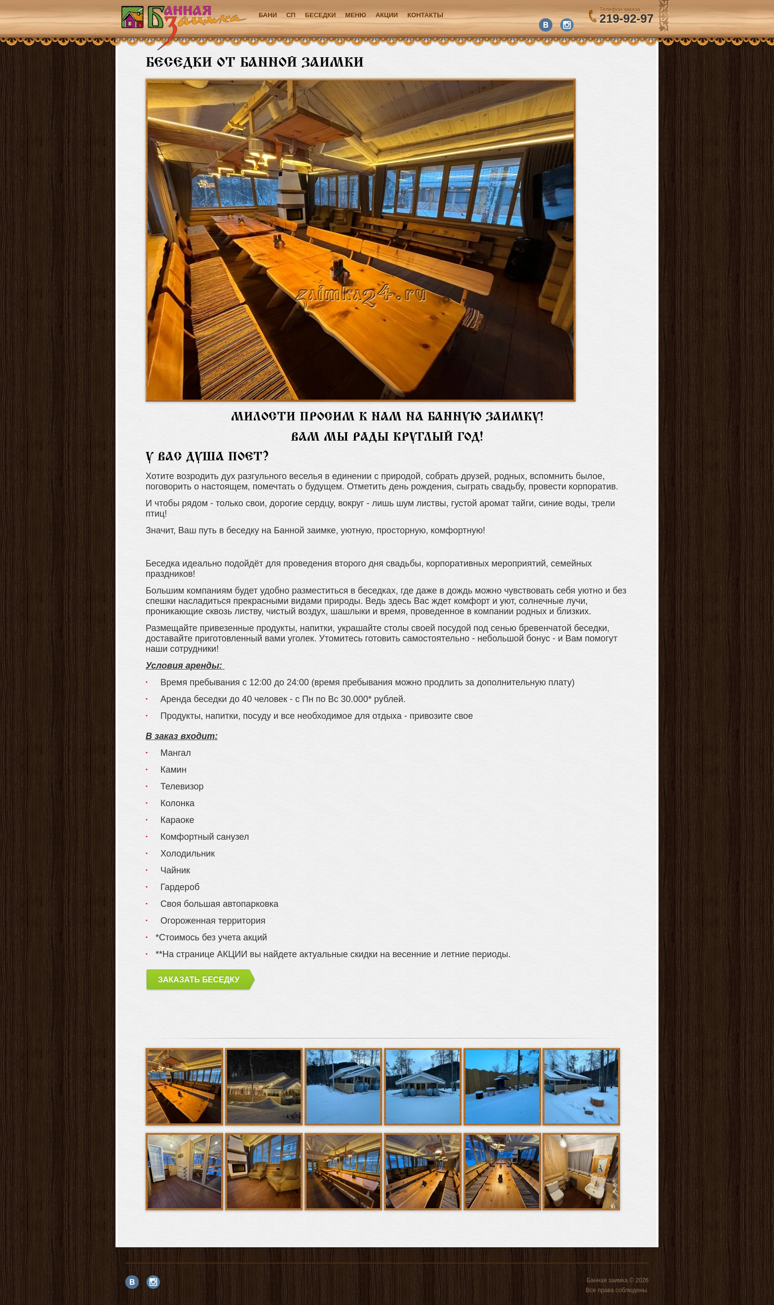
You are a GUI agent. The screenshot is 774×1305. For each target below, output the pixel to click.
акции (387, 15)
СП (291, 15)
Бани (268, 15)
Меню (355, 15)
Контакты (425, 15)
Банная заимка (184, 28)
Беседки (320, 15)
